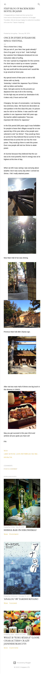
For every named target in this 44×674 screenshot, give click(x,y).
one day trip (8, 457)
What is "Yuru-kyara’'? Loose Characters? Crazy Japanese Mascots (21, 640)
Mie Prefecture (26, 454)
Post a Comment (10, 469)
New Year (34, 454)
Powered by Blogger (22, 662)
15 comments (13, 534)
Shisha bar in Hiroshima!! (20, 530)
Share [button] (6, 450)
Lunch (18, 454)
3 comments (13, 648)
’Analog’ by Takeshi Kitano (21, 599)
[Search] (38, 3)
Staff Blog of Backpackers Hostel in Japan (19, 10)
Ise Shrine (12, 454)
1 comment (13, 603)
